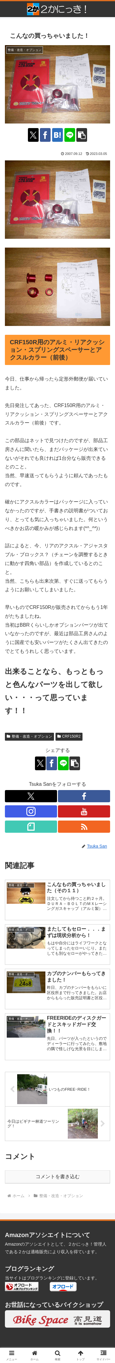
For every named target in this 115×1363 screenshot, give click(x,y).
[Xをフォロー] (31, 796)
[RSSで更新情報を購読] (84, 827)
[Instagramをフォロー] (31, 811)
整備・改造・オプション (29, 736)
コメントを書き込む (58, 1176)
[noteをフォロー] (31, 827)
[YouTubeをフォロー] (84, 811)
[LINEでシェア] (69, 135)
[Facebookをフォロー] (84, 796)
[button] (81, 135)
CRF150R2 (69, 736)
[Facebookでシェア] (45, 135)
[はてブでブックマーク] (57, 135)
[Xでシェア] (33, 135)
